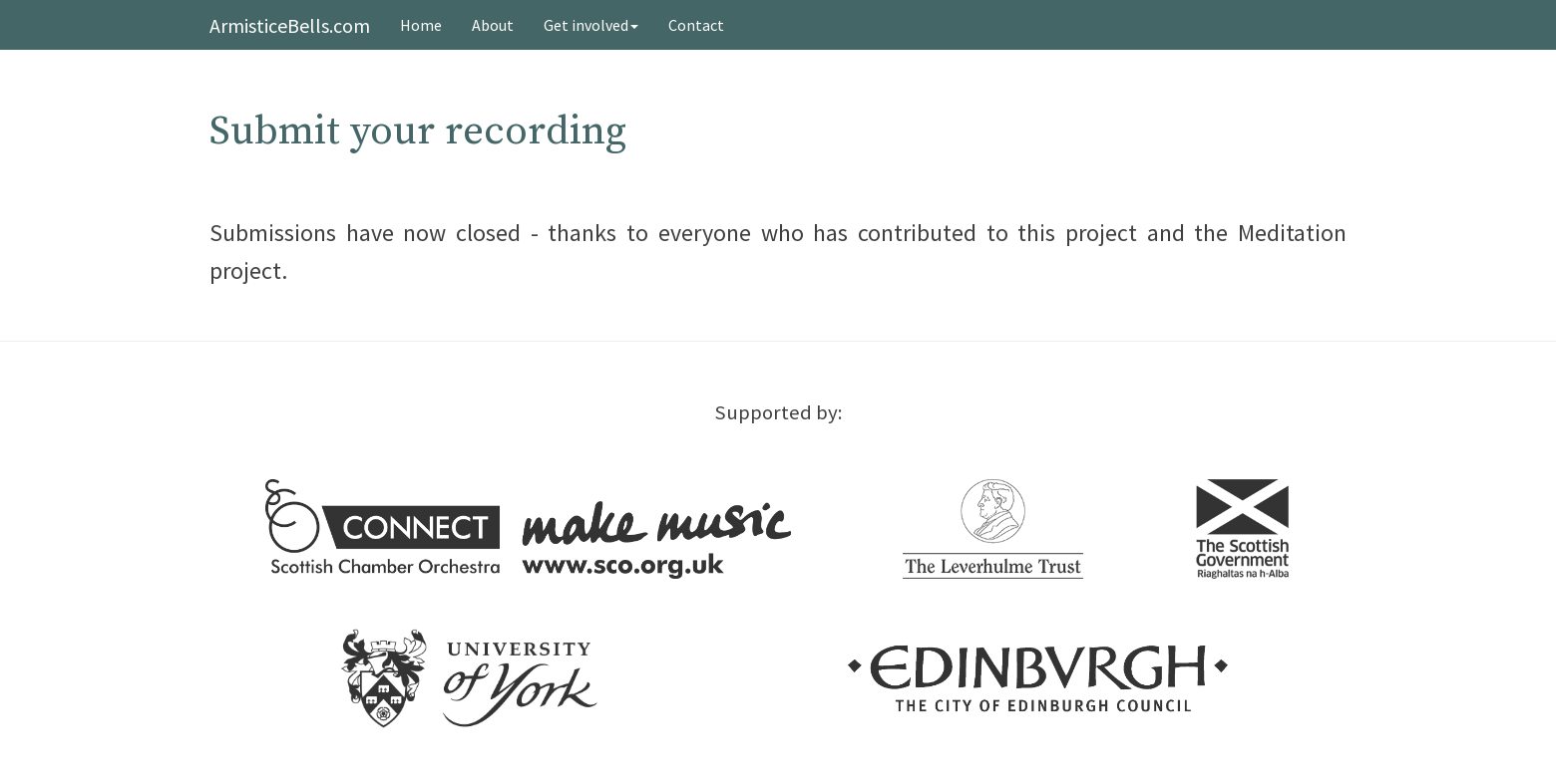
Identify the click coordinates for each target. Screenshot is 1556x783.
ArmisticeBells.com (289, 25)
